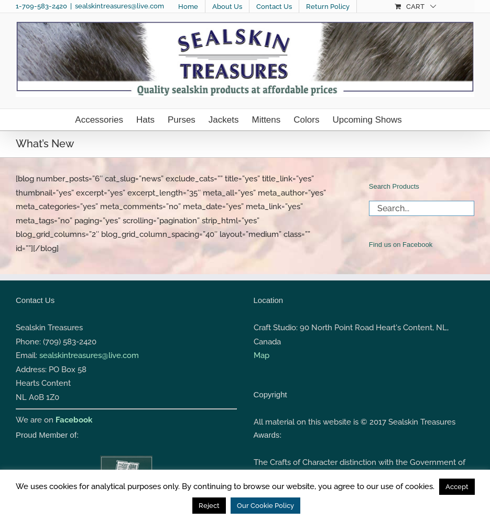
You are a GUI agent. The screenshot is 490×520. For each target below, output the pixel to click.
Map (261, 355)
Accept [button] (457, 487)
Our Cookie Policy (265, 506)
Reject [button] (209, 506)
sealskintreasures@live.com (119, 6)
